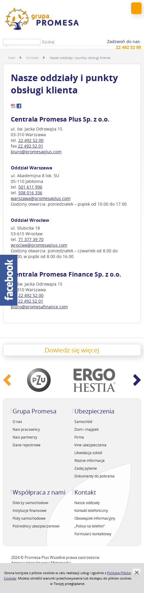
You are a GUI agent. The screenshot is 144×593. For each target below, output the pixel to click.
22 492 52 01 (30, 146)
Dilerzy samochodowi (30, 502)
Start (11, 57)
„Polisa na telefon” (89, 526)
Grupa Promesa (34, 411)
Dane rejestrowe (26, 444)
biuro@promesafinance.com (39, 307)
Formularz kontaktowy (92, 533)
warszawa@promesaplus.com (40, 198)
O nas (17, 421)
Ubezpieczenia (94, 411)
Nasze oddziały (87, 502)
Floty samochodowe (29, 518)
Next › (137, 380)
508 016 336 (30, 192)
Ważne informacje (89, 460)
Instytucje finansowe (29, 510)
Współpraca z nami (39, 492)
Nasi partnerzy (25, 437)
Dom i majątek (86, 429)
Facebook (8, 280)
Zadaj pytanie (85, 468)
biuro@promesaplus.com (36, 151)
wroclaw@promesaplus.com (39, 245)
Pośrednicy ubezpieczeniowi (36, 526)
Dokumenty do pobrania (94, 476)
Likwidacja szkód (88, 452)
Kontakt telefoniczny (91, 510)
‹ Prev (7, 380)
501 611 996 (30, 187)
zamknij (136, 572)
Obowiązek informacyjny (94, 518)
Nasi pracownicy (26, 429)
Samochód (83, 421)
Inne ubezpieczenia (90, 444)
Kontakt (32, 57)
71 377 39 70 (31, 239)
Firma (79, 437)
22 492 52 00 (31, 140)
